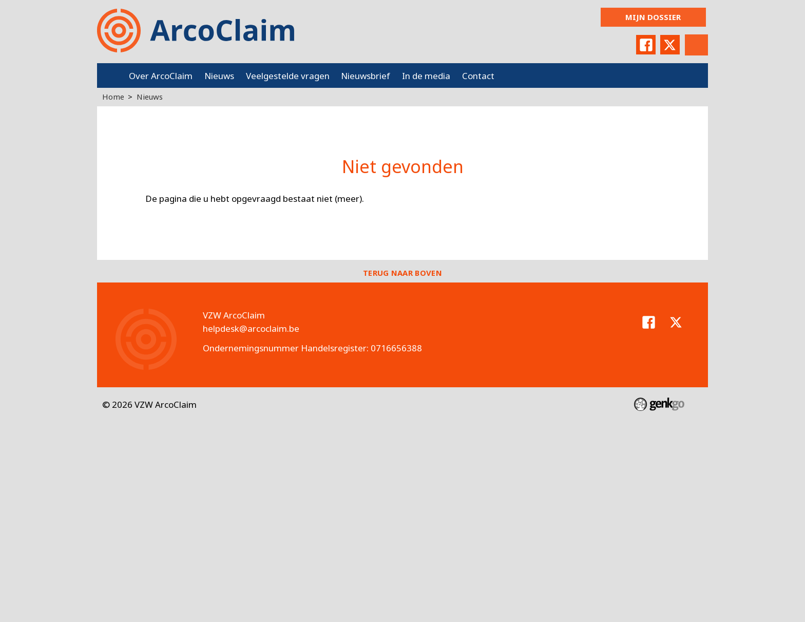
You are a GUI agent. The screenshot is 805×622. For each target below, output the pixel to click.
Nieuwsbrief (365, 76)
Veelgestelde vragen (288, 76)
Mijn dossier (653, 17)
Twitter (670, 44)
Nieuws (219, 76)
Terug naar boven (402, 273)
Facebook (646, 44)
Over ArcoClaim (161, 76)
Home (110, 75)
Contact (478, 76)
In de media (426, 76)
